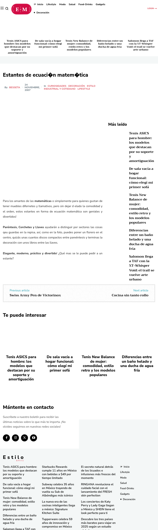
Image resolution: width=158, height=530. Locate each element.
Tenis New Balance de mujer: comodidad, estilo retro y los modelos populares (79, 45)
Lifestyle (84, 89)
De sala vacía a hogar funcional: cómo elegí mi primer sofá (48, 44)
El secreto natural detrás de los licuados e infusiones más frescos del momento (98, 455)
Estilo (92, 86)
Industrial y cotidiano (60, 89)
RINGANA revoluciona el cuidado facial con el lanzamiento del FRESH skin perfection (97, 468)
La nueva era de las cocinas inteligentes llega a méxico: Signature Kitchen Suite (57, 483)
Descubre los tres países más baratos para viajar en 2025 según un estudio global (97, 499)
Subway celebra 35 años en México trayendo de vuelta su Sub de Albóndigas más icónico (58, 468)
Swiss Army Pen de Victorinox (35, 295)
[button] (7, 9)
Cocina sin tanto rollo (130, 295)
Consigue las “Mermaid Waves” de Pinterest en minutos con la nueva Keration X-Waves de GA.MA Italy (98, 513)
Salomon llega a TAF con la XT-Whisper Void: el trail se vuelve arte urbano (141, 45)
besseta (14, 87)
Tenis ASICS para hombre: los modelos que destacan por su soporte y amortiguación (17, 47)
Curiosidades (57, 86)
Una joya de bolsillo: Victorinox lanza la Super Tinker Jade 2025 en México (59, 508)
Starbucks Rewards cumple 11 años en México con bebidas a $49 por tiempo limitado (59, 455)
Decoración (77, 86)
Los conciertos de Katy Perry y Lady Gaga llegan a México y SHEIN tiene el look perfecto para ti (98, 484)
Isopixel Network (125, 526)
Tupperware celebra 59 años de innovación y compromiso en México (58, 495)
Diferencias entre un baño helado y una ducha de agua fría (110, 44)
